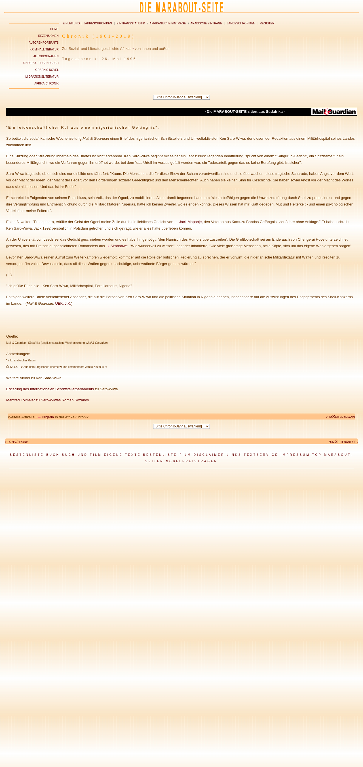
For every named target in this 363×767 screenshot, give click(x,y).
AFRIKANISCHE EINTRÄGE (168, 23)
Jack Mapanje (190, 222)
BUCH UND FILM (82, 454)
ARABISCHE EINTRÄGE (206, 23)
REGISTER (267, 23)
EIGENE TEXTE (122, 454)
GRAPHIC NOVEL (47, 69)
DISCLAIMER (209, 454)
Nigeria (48, 417)
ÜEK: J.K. (63, 303)
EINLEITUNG (71, 23)
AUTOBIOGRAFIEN (46, 56)
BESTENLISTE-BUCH (35, 454)
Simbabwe (119, 246)
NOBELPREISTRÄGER (192, 461)
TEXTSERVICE (261, 454)
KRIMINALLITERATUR (44, 49)
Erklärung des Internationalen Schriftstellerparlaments (50, 389)
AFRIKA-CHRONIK (46, 83)
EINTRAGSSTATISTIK (131, 23)
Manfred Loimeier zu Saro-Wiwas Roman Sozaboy (47, 400)
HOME (54, 29)
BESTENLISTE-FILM (167, 454)
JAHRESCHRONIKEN (98, 23)
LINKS (234, 454)
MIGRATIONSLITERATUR (41, 76)
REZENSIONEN (48, 35)
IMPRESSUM (295, 454)
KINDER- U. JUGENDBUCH (41, 63)
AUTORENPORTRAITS (44, 42)
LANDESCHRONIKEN (241, 23)
